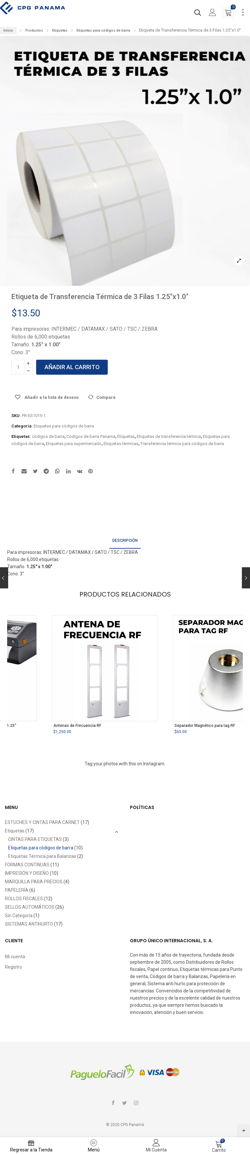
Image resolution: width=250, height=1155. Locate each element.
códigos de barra (48, 436)
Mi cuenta (15, 956)
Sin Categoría (19, 915)
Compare (106, 397)
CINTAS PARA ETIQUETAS (35, 839)
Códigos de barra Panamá (90, 436)
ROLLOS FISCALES (24, 898)
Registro (13, 967)
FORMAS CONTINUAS (27, 864)
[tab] (125, 541)
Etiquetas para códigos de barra (103, 30)
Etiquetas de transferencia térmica (169, 436)
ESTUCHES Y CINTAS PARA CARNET (42, 822)
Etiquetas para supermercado (74, 443)
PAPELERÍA (16, 890)
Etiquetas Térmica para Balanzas (42, 856)
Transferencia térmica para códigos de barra (182, 443)
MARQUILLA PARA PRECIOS (33, 881)
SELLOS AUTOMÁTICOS (29, 907)
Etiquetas (59, 30)
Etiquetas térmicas (121, 443)
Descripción (125, 540)
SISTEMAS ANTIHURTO (29, 924)
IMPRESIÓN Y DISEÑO (27, 873)
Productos (34, 30)
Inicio (8, 30)
